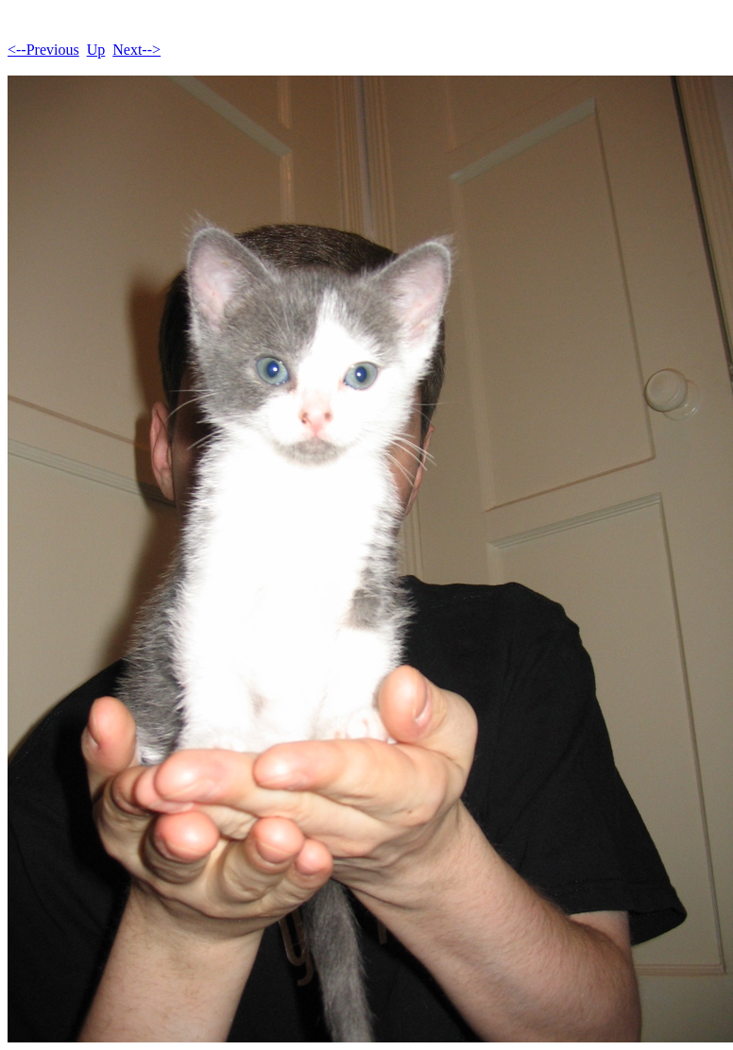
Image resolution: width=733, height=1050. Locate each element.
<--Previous (43, 50)
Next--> (136, 50)
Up (96, 50)
